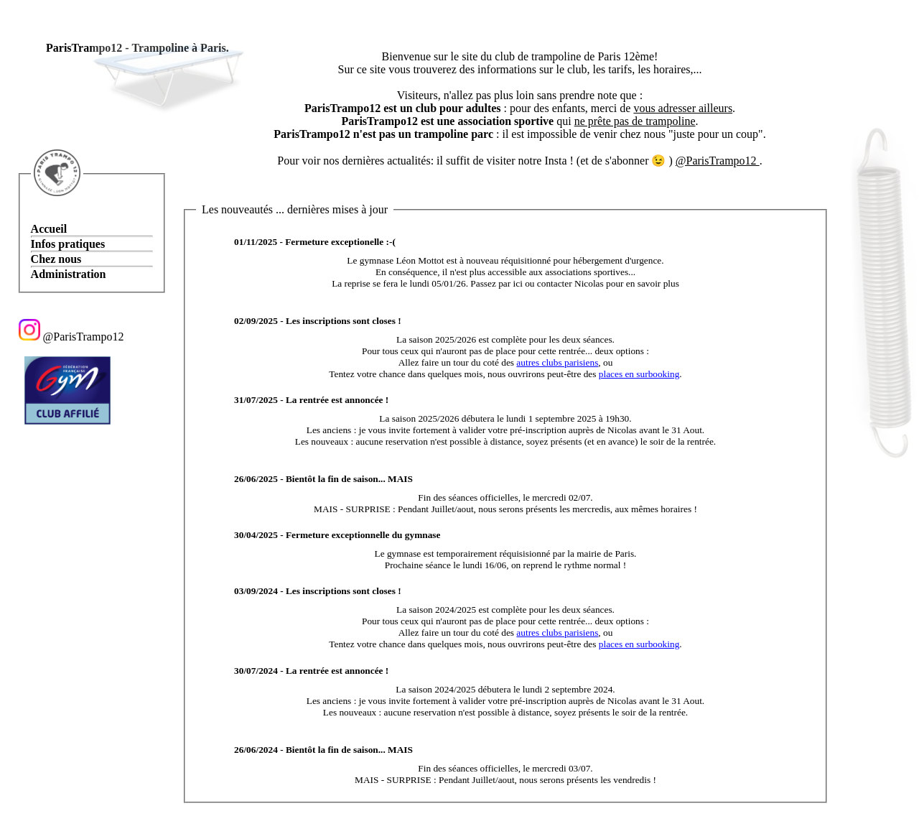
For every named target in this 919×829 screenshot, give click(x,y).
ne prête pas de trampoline (635, 121)
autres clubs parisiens (557, 362)
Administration (68, 274)
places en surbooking (639, 374)
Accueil (49, 229)
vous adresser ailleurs (682, 108)
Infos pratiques (68, 244)
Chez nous (56, 259)
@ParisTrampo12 (71, 336)
